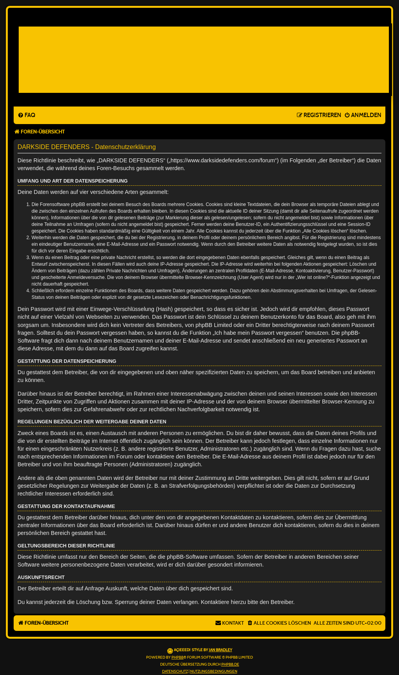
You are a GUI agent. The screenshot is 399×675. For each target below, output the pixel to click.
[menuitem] (26, 115)
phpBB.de (230, 664)
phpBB (177, 657)
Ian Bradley (220, 650)
